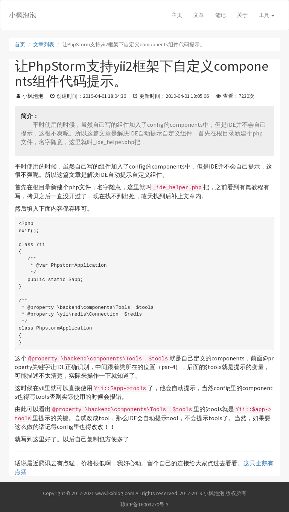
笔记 (220, 15)
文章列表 (43, 44)
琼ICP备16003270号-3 (144, 504)
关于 (242, 15)
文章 (198, 15)
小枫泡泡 (22, 15)
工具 (266, 15)
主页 (177, 15)
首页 (20, 44)
